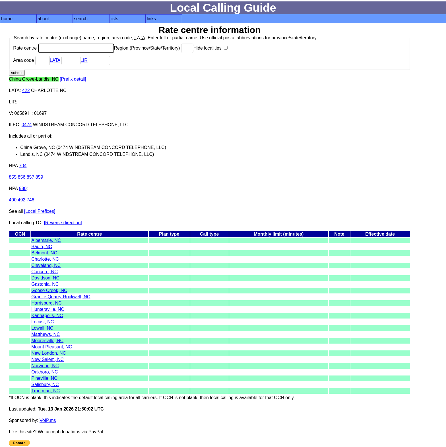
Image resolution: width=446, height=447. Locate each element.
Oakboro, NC (44, 372)
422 (26, 90)
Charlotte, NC (45, 259)
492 (22, 199)
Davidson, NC (45, 277)
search (81, 18)
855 (12, 177)
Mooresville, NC (47, 340)
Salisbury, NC (45, 384)
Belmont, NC (44, 252)
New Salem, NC (47, 359)
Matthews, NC (45, 334)
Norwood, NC (45, 365)
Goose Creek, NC (49, 290)
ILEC (14, 124)
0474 (27, 124)
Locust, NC (42, 321)
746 (30, 199)
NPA (13, 165)
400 (12, 199)
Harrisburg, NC (46, 303)
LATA (55, 60)
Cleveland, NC (46, 265)
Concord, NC (44, 271)
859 (39, 177)
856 (22, 177)
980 (23, 188)
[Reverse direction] (63, 222)
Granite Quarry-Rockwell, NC (60, 296)
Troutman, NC (45, 390)
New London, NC (48, 353)
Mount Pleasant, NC (51, 346)
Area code (31, 60)
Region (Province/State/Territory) (154, 48)
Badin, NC (41, 246)
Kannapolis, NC (47, 315)
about (43, 18)
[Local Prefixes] (39, 211)
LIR (84, 60)
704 (23, 165)
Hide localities (210, 48)
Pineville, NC (44, 378)
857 (30, 177)
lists (114, 18)
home (7, 18)
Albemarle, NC (46, 240)
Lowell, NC (42, 328)
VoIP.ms (48, 420)
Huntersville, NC (47, 309)
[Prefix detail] (73, 79)
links (151, 18)
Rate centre (63, 48)
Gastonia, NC (45, 284)
